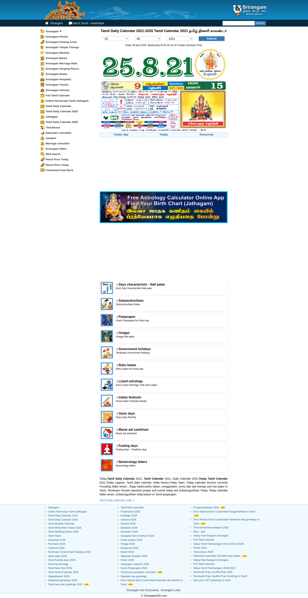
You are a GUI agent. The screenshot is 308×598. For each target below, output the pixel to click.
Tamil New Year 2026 (60, 568)
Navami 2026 (128, 523)
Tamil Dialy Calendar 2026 (63, 519)
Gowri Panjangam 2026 (134, 568)
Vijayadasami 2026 (59, 576)
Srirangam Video (56, 148)
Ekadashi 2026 (129, 527)
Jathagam (52, 116)
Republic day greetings (134, 576)
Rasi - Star (199, 531)
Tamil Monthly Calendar (61, 523)
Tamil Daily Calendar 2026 (62, 122)
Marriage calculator (58, 143)
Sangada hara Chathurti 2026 (137, 535)
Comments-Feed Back (59, 170)
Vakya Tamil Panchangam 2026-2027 (214, 568)
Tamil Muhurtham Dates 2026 (64, 527)
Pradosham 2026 (130, 511)
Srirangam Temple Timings (62, 47)
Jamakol (51, 138)
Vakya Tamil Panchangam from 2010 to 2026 (218, 543)
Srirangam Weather (58, 52)
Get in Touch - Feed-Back (86, 23)
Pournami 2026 (56, 543)
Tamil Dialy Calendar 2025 (63, 515)
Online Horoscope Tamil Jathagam (67, 100)
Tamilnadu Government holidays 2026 (69, 551)
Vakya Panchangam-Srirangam (211, 535)
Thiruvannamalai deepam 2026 (210, 527)
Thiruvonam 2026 (203, 551)
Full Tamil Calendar (58, 95)
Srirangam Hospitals (58, 79)
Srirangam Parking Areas (61, 42)
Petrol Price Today (57, 159)
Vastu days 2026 (57, 556)
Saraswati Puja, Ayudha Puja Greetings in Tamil (220, 576)
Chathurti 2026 (56, 547)
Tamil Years (54, 535)
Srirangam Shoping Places (62, 68)
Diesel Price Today (57, 164)
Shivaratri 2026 (129, 531)
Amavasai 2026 (57, 539)
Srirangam (54, 23)
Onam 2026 (127, 559)
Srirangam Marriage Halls (61, 63)
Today (164, 134)
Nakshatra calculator (59, 132)
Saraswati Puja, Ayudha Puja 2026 (212, 571)
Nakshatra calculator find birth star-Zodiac (217, 555)
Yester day (121, 134)
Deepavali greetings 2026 (62, 580)
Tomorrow (206, 134)
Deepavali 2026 (129, 547)
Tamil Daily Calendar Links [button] (117, 500)
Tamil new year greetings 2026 (65, 584)
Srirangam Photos (57, 36)
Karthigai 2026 (129, 515)
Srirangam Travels (57, 84)
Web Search (53, 154)
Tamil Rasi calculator (132, 507)
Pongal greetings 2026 (206, 507)
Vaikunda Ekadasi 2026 (134, 556)
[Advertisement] (164, 164)
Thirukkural (53, 127)
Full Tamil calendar (203, 539)
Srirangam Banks (56, 58)
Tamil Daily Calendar (58, 106)
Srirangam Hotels (56, 74)
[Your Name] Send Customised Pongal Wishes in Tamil (224, 511)
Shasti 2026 (200, 547)
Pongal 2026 (128, 543)
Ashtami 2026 (128, 519)
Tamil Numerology (58, 564)
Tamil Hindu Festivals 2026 (63, 572)
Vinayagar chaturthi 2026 (135, 564)
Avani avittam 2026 (131, 539)
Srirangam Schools (58, 90)
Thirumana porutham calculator (138, 572)
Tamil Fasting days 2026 (61, 559)
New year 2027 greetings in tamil (211, 580)
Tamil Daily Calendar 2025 (62, 111)
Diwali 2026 (127, 551)
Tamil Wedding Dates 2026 (63, 531)
